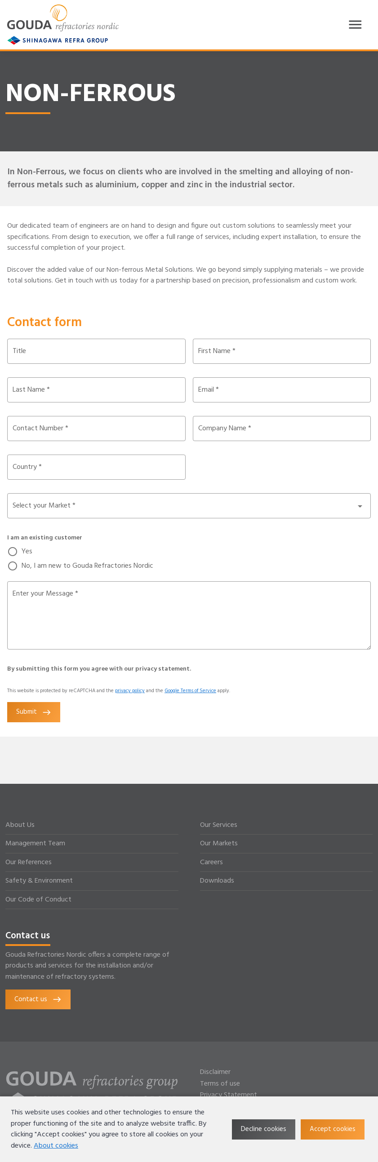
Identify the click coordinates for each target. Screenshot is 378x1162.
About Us (20, 825)
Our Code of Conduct (38, 900)
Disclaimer (215, 1072)
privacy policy (130, 691)
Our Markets (219, 843)
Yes (27, 551)
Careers (211, 862)
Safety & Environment (39, 881)
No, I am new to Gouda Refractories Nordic (87, 565)
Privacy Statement (228, 1095)
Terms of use (220, 1084)
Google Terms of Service (190, 691)
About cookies (56, 1146)
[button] (189, 505)
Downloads (217, 881)
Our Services (218, 825)
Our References (28, 862)
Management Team (35, 843)
